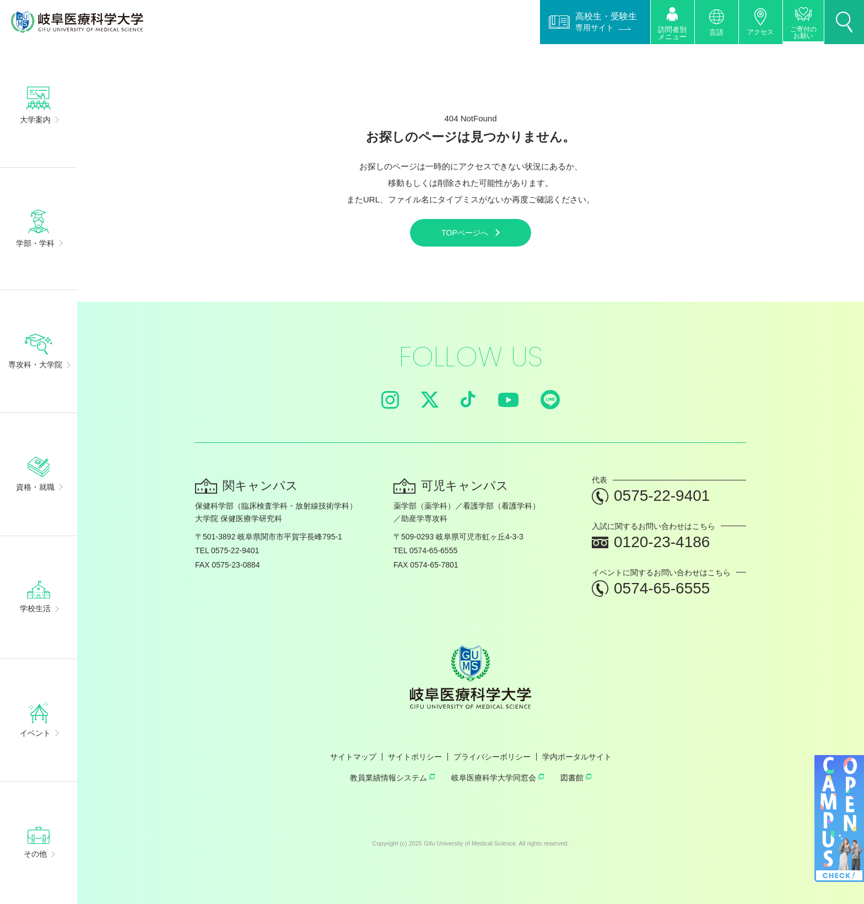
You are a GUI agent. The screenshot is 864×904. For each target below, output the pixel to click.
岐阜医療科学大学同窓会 (497, 777)
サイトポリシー (415, 757)
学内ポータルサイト (577, 757)
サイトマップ (353, 757)
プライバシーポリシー (492, 757)
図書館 (575, 777)
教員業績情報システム (392, 777)
